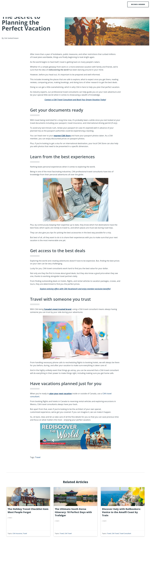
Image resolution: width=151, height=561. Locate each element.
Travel (37, 466)
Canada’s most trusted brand (57, 318)
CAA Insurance (17, 543)
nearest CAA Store (62, 145)
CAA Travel (68, 543)
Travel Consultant (125, 543)
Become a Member (136, 4)
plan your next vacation (60, 403)
